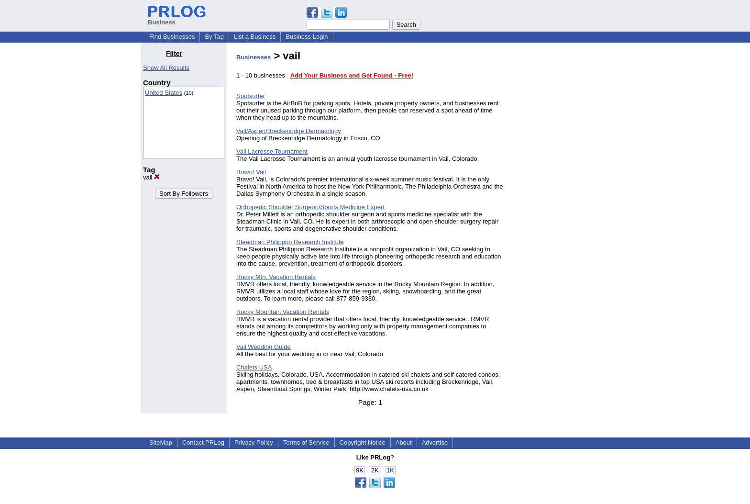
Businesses (253, 57)
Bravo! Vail (251, 172)
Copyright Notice (363, 442)
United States (163, 92)
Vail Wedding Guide (263, 346)
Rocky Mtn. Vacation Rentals (276, 276)
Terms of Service (306, 442)
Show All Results (166, 67)
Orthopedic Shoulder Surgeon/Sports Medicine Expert (310, 207)
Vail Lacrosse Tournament (272, 151)
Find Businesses (172, 36)
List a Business (255, 36)
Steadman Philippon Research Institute (290, 242)
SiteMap (160, 442)
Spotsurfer (250, 96)
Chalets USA (254, 367)
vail (151, 177)
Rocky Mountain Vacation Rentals (282, 311)
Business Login (307, 36)
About (404, 442)
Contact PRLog (203, 442)
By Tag (214, 36)
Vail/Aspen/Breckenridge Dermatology (288, 130)
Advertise (435, 442)
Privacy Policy (253, 442)
